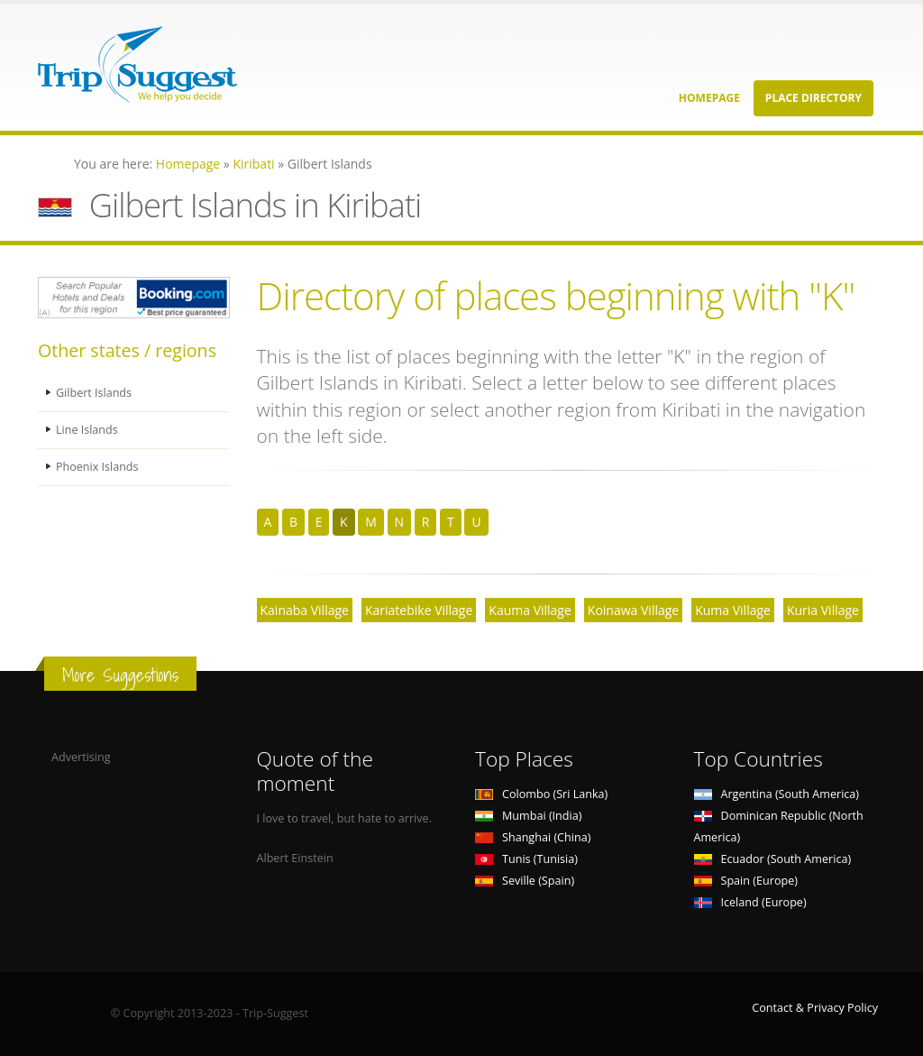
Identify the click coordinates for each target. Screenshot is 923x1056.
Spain (746, 880)
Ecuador (773, 859)
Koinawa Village (633, 610)
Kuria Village (823, 610)
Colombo (541, 794)
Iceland (750, 902)
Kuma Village (733, 610)
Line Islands (87, 429)
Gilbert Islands (94, 392)
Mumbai (528, 815)
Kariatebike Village (418, 610)
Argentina (777, 794)
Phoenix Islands (97, 466)
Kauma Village (530, 610)
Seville (524, 880)
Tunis (526, 859)
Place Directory (813, 98)
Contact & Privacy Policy (815, 1007)
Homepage (709, 98)
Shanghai (532, 837)
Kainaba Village (304, 610)
